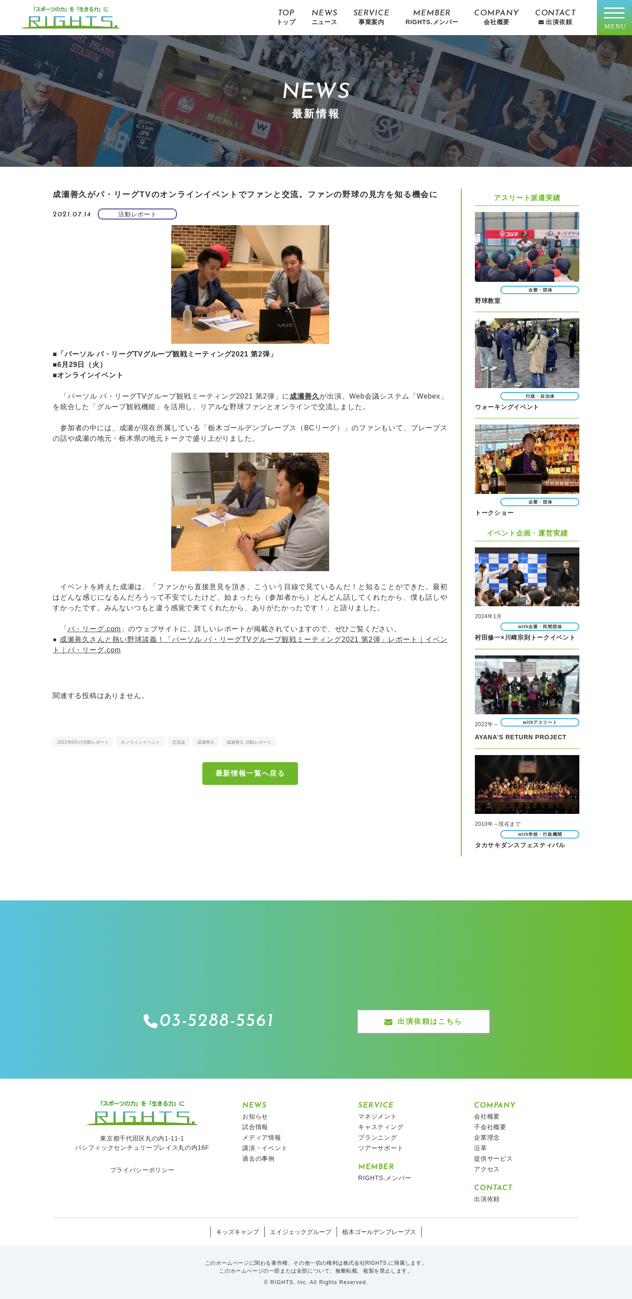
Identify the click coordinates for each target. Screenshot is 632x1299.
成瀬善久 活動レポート (249, 742)
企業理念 (487, 1137)
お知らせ (255, 1115)
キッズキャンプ (237, 1231)
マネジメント (377, 1115)
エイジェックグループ (300, 1231)
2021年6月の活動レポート (83, 742)
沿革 (480, 1147)
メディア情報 (261, 1137)
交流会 (178, 742)
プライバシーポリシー (142, 1169)
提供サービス (493, 1158)
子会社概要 (490, 1126)
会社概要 (487, 1115)
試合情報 (255, 1126)
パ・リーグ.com (94, 629)
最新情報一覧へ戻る (250, 773)
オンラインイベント (140, 742)
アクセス (487, 1168)
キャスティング (381, 1126)
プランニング (377, 1137)
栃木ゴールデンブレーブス (379, 1231)
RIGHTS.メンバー (385, 1177)
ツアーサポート (381, 1147)
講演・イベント (265, 1147)
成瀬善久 (206, 742)
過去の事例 (258, 1158)
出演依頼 (487, 1198)
